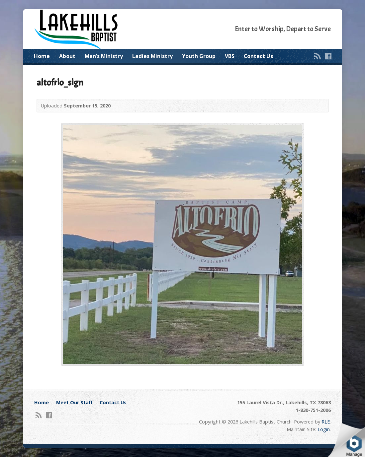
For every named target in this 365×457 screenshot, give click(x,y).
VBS (229, 56)
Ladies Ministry (152, 56)
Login (324, 429)
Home (42, 56)
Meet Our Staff (74, 402)
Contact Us (258, 56)
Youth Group (199, 56)
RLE (325, 422)
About (67, 56)
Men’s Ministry (104, 56)
